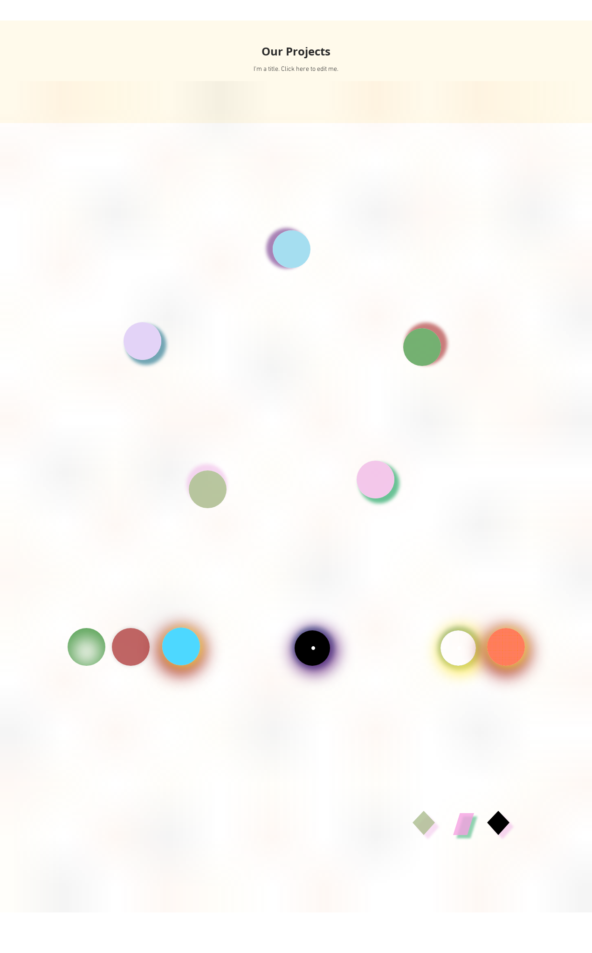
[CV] (86, 647)
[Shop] (506, 647)
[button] (291, 249)
